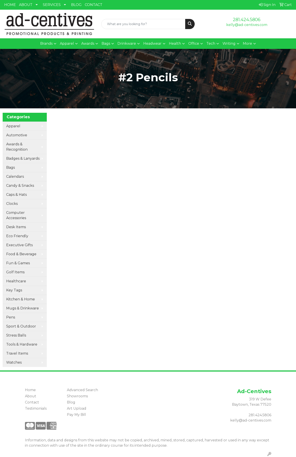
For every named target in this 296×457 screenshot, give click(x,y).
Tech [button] (210, 43)
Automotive (16, 135)
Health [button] (175, 43)
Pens (10, 317)
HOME (10, 5)
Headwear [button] (152, 43)
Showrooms (77, 396)
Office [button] (193, 43)
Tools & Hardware (21, 344)
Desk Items (16, 227)
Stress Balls (16, 335)
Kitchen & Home (20, 299)
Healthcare (16, 281)
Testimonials (36, 408)
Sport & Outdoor (21, 326)
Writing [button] (229, 43)
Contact (32, 402)
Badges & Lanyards (23, 158)
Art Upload (76, 408)
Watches (14, 362)
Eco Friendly (17, 236)
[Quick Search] (143, 24)
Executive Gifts (19, 245)
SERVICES (52, 5)
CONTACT (93, 5)
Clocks (12, 204)
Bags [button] (106, 43)
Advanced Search (82, 390)
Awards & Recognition (17, 147)
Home (30, 390)
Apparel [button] (67, 43)
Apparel (13, 126)
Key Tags (14, 290)
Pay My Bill (76, 415)
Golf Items (15, 272)
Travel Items (17, 353)
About (30, 396)
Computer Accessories (16, 215)
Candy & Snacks (20, 185)
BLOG (76, 5)
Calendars (15, 176)
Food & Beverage (21, 254)
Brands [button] (46, 43)
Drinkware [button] (126, 43)
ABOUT (25, 5)
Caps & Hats (16, 194)
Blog (71, 402)
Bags (10, 167)
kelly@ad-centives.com (246, 25)
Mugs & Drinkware (22, 308)
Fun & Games (18, 263)
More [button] (247, 43)
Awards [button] (87, 43)
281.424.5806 (246, 19)
